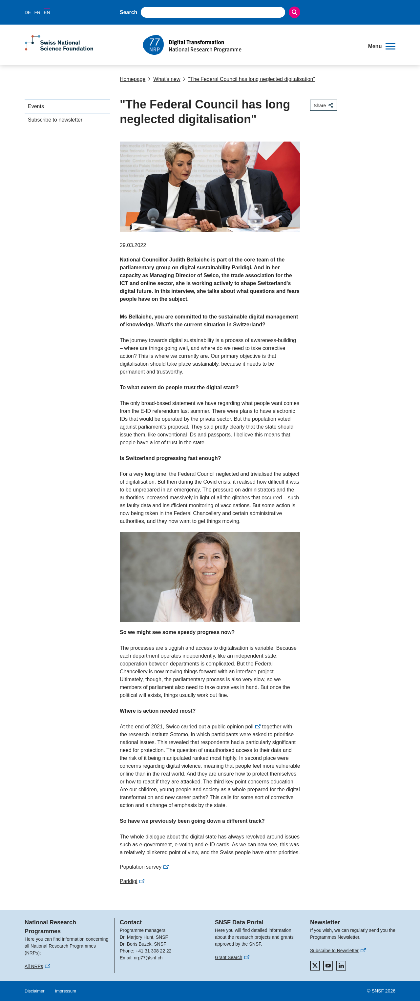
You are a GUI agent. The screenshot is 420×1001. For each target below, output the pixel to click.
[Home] (250, 45)
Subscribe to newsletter (55, 120)
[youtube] (328, 966)
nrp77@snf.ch (148, 957)
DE (28, 12)
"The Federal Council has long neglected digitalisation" (249, 79)
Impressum (65, 991)
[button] (381, 46)
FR (37, 12)
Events (36, 106)
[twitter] (315, 966)
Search (128, 12)
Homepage (132, 79)
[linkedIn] (341, 966)
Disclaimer (35, 991)
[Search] (294, 12)
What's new (164, 79)
